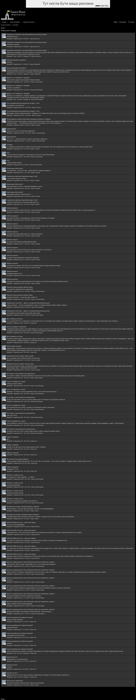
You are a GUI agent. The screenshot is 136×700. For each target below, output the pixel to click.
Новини (36, 510)
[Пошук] (131, 22)
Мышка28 (9, 38)
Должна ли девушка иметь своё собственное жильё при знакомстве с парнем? (30, 562)
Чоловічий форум (40, 133)
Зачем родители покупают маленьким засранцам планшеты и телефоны (29, 119)
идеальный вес (11, 128)
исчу (8, 152)
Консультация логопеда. (14, 346)
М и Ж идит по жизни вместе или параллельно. (21, 373)
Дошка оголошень (28, 22)
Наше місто (37, 38)
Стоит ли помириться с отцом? (16, 381)
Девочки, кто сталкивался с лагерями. (18, 77)
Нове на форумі (15, 22)
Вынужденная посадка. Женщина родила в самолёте (23, 506)
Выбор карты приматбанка (15, 680)
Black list (37, 526)
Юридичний (37, 64)
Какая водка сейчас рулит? (15, 168)
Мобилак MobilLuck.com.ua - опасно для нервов (21, 522)
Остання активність (6, 25)
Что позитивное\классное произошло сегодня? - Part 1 (23, 103)
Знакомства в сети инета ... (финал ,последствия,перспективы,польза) (28, 303)
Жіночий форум (39, 82)
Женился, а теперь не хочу (15, 475)
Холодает (10, 144)
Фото (36, 441)
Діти (36, 323)
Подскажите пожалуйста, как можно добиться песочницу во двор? (27, 34)
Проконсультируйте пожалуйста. (16, 60)
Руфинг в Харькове (12, 437)
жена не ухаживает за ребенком (16, 326)
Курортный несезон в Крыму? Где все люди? (20, 356)
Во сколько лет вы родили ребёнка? (18, 459)
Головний (38, 107)
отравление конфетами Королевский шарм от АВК (22, 176)
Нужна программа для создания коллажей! (20, 617)
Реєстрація (15, 25)
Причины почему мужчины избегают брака (20, 287)
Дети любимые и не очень (15, 319)
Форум (4, 22)
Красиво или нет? (12, 657)
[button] (7, 22)
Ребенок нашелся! (12, 208)
